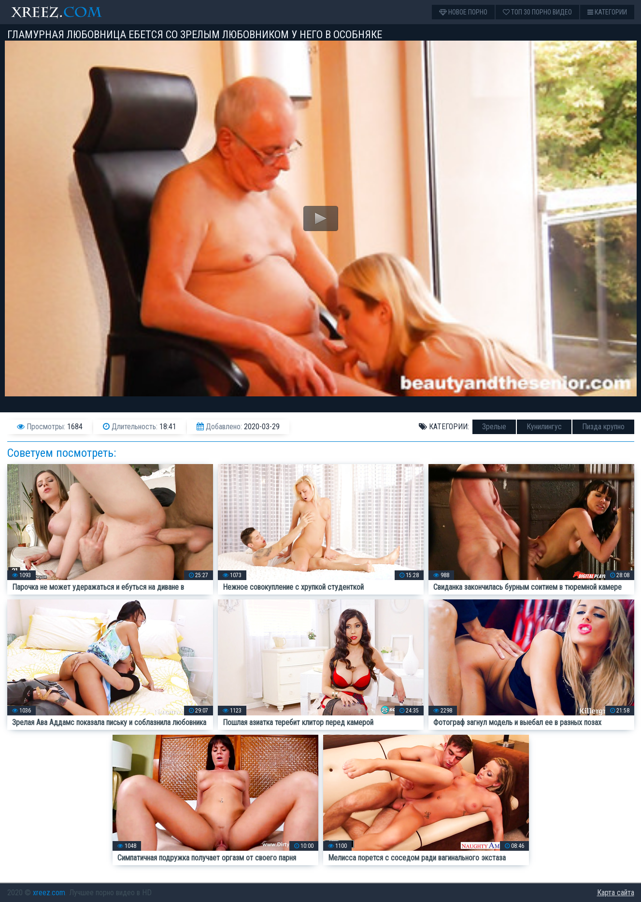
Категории (607, 12)
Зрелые (494, 426)
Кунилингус (544, 426)
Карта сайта (615, 892)
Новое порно (463, 12)
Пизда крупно (603, 426)
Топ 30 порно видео (537, 12)
